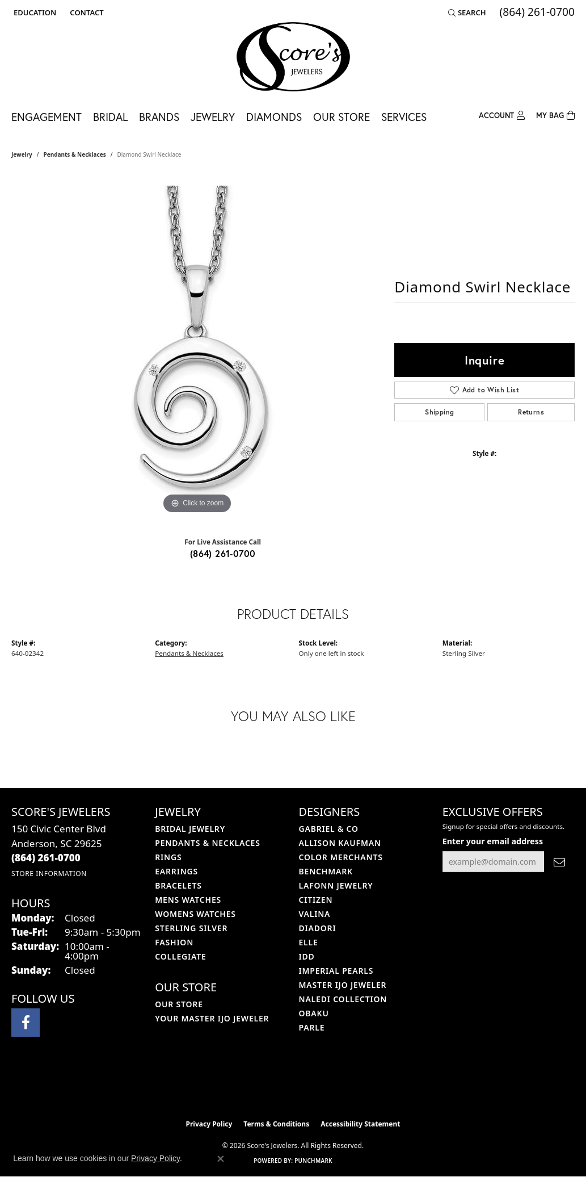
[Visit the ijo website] (264, 1085)
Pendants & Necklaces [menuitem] (207, 842)
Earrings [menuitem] (176, 871)
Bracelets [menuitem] (178, 885)
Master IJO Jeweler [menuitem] (343, 984)
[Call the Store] (46, 857)
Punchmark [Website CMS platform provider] (313, 1161)
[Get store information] (49, 873)
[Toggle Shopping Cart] (555, 114)
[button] (33, 12)
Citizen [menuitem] (316, 899)
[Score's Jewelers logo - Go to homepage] (293, 56)
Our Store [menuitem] (179, 1004)
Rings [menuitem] (168, 857)
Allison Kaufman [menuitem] (340, 842)
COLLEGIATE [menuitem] (180, 956)
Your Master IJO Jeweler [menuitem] (212, 1018)
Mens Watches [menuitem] (188, 899)
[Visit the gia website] (320, 1085)
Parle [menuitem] (312, 1027)
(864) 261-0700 (223, 553)
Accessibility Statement (360, 1124)
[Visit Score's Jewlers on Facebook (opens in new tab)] (25, 1022)
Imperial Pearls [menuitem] (336, 970)
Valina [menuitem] (315, 913)
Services (404, 117)
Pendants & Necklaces (75, 154)
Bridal (110, 117)
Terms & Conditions (276, 1124)
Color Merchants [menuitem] (341, 857)
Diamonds (274, 117)
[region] (197, 346)
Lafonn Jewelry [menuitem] (336, 885)
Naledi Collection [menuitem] (343, 999)
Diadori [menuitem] (317, 928)
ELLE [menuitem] (308, 942)
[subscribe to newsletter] (559, 861)
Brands (159, 117)
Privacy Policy (209, 1124)
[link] (85, 12)
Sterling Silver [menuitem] (191, 928)
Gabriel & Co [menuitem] (329, 828)
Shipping (439, 412)
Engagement (46, 117)
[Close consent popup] (220, 1158)
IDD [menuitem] (307, 956)
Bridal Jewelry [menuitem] (190, 828)
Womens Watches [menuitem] (195, 913)
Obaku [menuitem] (314, 1013)
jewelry (21, 154)
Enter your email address (492, 841)
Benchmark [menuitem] (326, 871)
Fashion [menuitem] (174, 942)
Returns (531, 412)
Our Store (341, 117)
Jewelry (213, 117)
